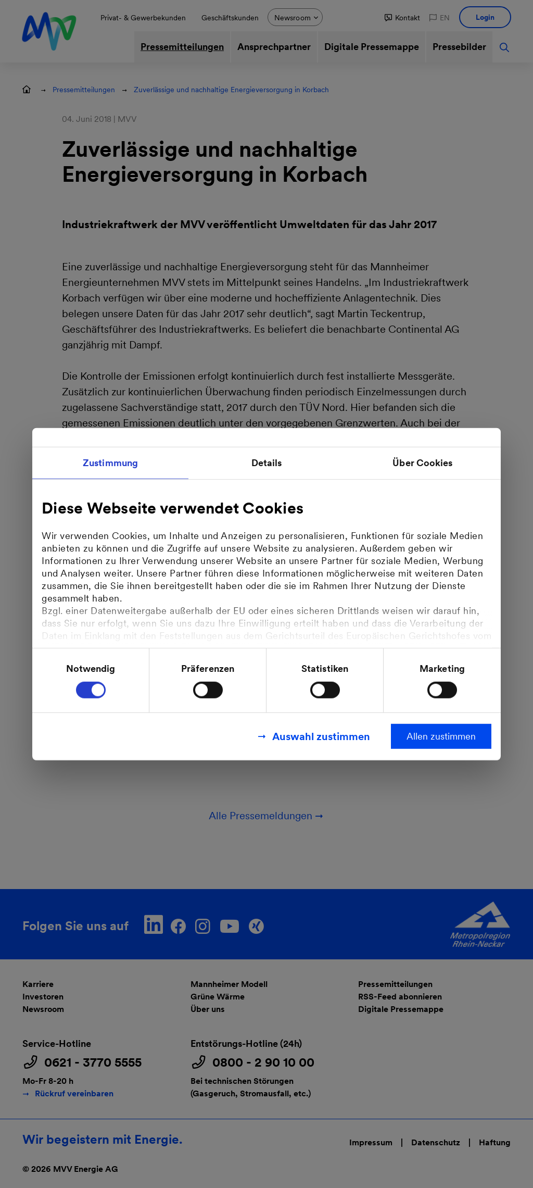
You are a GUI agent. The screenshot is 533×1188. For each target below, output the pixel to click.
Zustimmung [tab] (110, 462)
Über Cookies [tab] (422, 462)
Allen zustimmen (441, 736)
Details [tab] (266, 462)
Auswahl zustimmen (321, 736)
